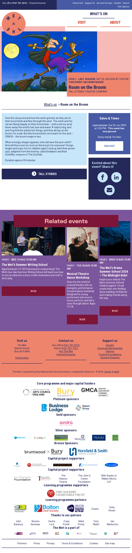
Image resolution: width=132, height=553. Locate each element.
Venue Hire (78, 3)
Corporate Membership (110, 348)
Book (33, 291)
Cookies (94, 543)
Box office (15, 3)
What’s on (98, 14)
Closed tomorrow (37, 3)
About (115, 22)
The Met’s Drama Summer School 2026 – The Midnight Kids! (114, 271)
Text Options (123, 6)
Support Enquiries (110, 357)
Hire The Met (66, 351)
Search (126, 3)
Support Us (90, 3)
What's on (50, 104)
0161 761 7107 (70, 348)
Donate (110, 345)
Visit (82, 22)
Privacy (51, 543)
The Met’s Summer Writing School (25, 265)
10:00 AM (31, 259)
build (116, 371)
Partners (22, 543)
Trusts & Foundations (109, 354)
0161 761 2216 (71, 345)
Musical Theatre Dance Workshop (78, 276)
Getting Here (22, 358)
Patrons (110, 351)
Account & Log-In (105, 3)
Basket (117, 3)
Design (107, 371)
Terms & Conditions (72, 543)
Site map (110, 543)
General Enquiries (66, 354)
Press (37, 543)
